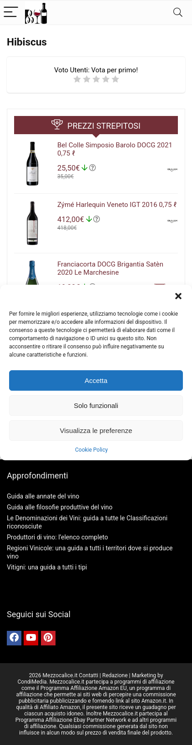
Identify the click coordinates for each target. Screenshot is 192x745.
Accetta (96, 380)
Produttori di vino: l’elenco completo (57, 537)
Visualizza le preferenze (96, 430)
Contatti (88, 675)
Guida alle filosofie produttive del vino (59, 507)
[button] (178, 296)
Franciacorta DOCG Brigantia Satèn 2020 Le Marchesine (110, 268)
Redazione (115, 675)
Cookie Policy (91, 450)
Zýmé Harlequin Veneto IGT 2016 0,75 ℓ (117, 205)
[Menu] (11, 12)
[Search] (178, 12)
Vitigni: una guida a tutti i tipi (47, 567)
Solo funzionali (96, 405)
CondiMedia (32, 682)
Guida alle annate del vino (43, 496)
